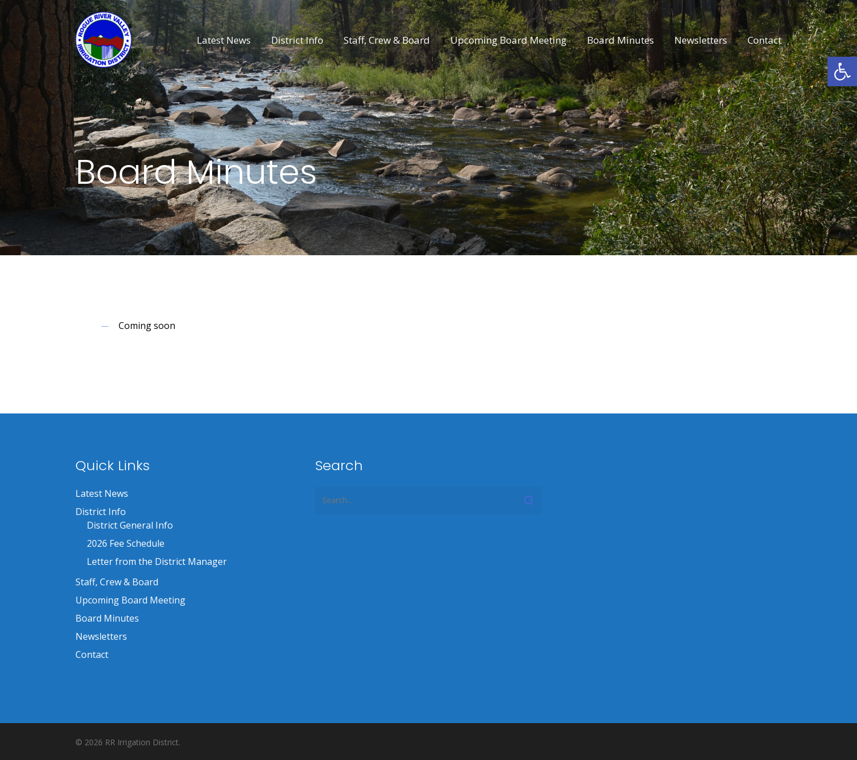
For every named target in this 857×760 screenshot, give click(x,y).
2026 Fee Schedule (125, 543)
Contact (91, 654)
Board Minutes (107, 618)
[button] (842, 71)
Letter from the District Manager (157, 561)
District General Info (130, 525)
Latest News (101, 493)
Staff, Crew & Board (116, 582)
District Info (100, 511)
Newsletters (101, 636)
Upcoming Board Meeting (130, 600)
